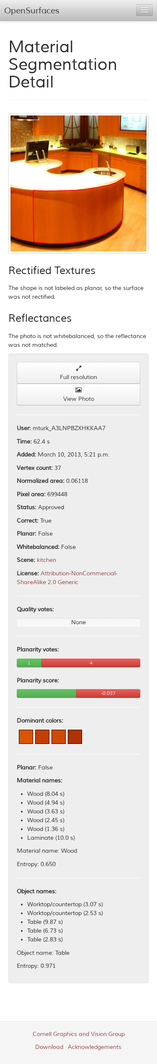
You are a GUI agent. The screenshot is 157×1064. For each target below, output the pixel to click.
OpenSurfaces (31, 10)
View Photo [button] (78, 395)
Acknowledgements (94, 1047)
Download (49, 1047)
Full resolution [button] (78, 373)
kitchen (46, 560)
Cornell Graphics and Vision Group (79, 1034)
